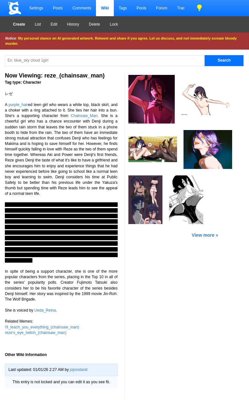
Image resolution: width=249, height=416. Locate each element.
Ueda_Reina (45, 310)
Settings (36, 8)
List (38, 24)
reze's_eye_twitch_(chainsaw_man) (35, 332)
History (73, 24)
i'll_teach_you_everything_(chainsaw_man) (42, 327)
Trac (181, 8)
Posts (58, 8)
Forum (161, 8)
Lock (114, 24)
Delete (94, 24)
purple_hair (18, 104)
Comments (81, 8)
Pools (141, 8)
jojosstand (78, 369)
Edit (54, 24)
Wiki (105, 8)
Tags (123, 8)
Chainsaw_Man (84, 115)
